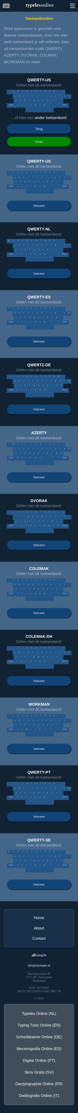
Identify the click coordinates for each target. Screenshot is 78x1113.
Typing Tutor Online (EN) (39, 1025)
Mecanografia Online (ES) (39, 1049)
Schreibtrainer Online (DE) (39, 1037)
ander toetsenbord (50, 118)
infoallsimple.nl (39, 965)
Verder (39, 141)
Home (39, 918)
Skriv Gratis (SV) (39, 1072)
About (39, 928)
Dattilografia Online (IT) (39, 1095)
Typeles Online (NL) (39, 1013)
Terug (39, 128)
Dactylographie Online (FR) (39, 1084)
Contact (39, 938)
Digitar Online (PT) (39, 1060)
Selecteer (39, 205)
